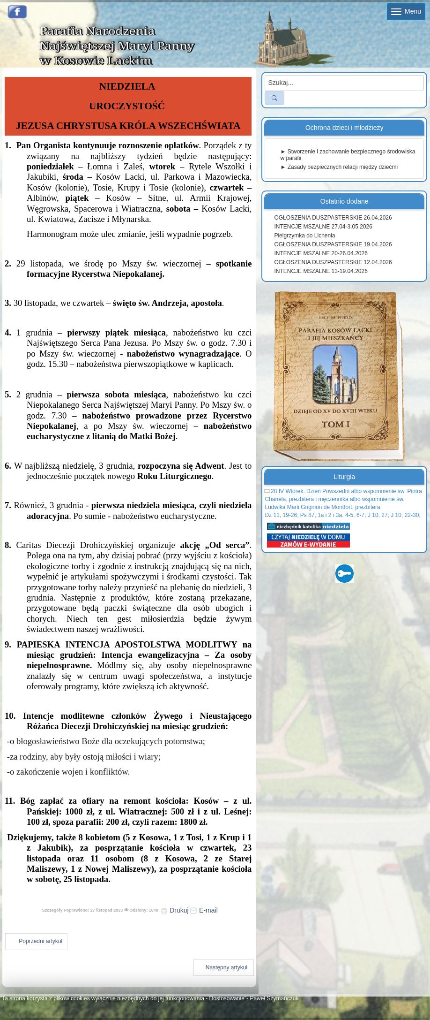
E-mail (204, 910)
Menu (406, 11)
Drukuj (174, 910)
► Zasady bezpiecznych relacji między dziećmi (339, 167)
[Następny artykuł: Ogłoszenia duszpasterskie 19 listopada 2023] (223, 967)
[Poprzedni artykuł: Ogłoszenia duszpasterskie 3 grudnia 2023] (36, 941)
